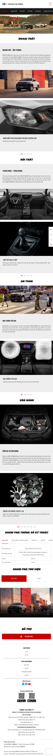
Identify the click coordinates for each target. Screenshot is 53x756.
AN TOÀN (30, 11)
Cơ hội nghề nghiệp (26, 671)
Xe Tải (26, 655)
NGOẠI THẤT (14, 11)
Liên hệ (26, 675)
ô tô (26, 651)
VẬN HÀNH (38, 11)
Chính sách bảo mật (9, 742)
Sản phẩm (26, 648)
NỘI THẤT (22, 11)
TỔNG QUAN (5, 11)
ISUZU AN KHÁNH (26, 661)
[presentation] (4, 603)
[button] (21, 154)
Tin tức (26, 668)
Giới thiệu (26, 665)
